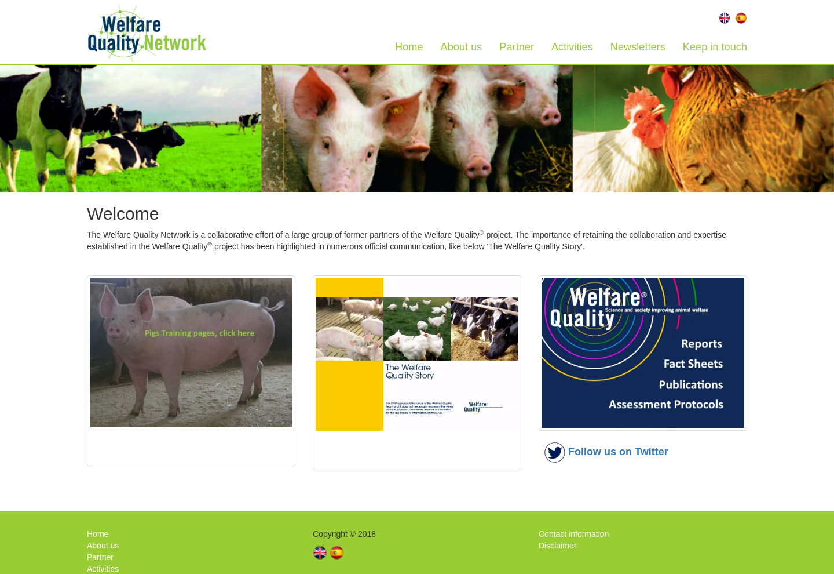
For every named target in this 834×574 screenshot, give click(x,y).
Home (409, 47)
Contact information (574, 534)
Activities (572, 47)
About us (461, 47)
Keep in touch (715, 47)
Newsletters (637, 47)
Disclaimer (557, 545)
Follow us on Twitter (618, 451)
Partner (516, 47)
